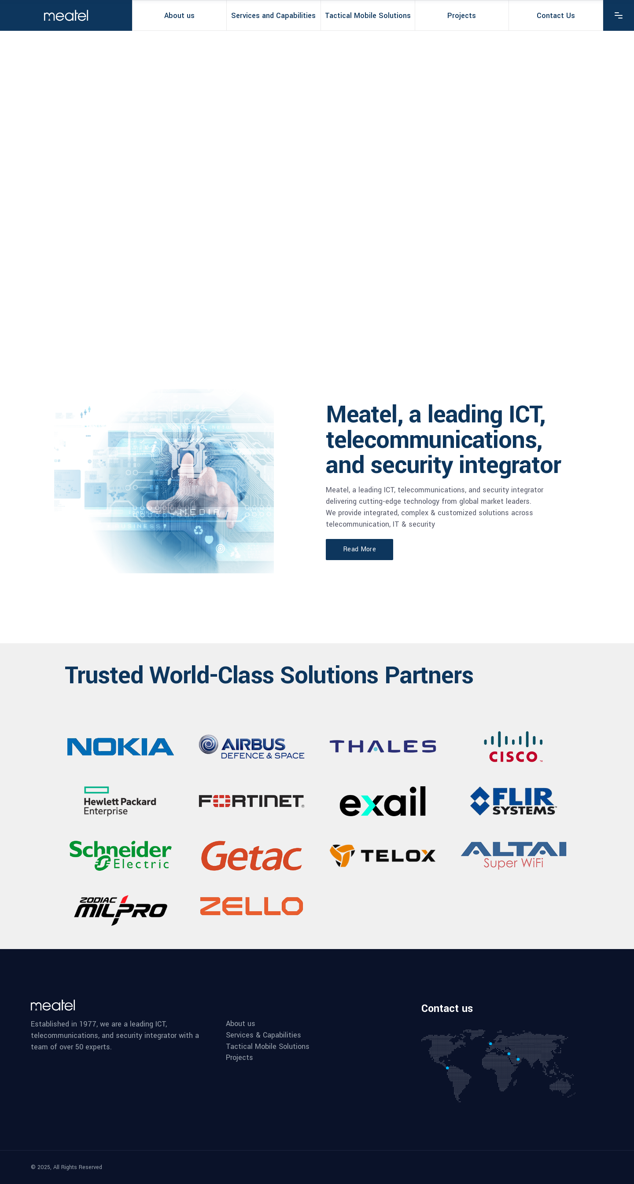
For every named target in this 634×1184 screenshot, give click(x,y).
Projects (239, 1057)
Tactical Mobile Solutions (268, 1046)
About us (240, 1023)
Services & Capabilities (263, 1035)
